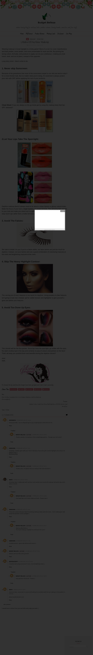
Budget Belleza (52, 229)
